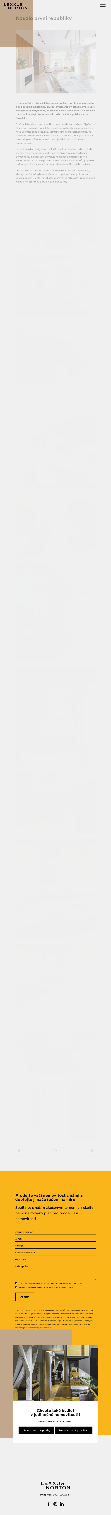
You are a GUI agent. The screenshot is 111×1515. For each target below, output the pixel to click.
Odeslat (24, 1297)
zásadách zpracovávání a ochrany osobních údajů (33, 1328)
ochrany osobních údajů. (65, 1287)
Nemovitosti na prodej (36, 1430)
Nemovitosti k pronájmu (73, 1430)
